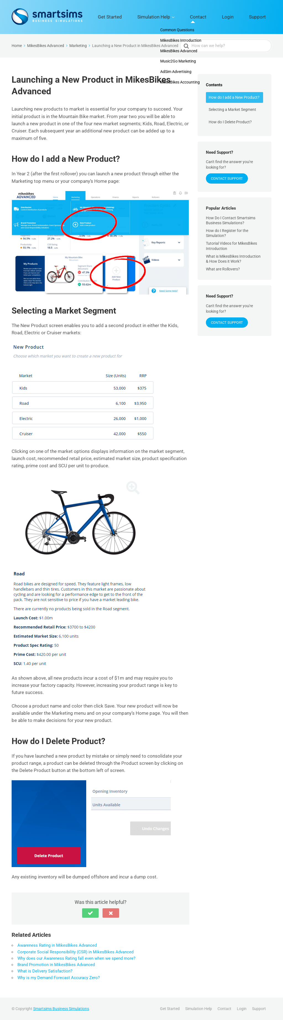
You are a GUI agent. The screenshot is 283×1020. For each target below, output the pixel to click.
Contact (219, 16)
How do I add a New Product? (234, 97)
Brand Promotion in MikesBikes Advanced (56, 964)
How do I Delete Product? (230, 122)
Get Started (150, 16)
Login (241, 16)
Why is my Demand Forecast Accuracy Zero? (58, 977)
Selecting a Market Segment (232, 109)
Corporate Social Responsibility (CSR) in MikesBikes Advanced (75, 951)
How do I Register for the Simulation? (227, 233)
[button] (90, 913)
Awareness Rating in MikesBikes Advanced (57, 945)
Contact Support (227, 178)
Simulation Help (184, 16)
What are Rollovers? (223, 269)
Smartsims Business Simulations (61, 1008)
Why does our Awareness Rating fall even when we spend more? (76, 958)
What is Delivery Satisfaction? (44, 971)
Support (262, 16)
